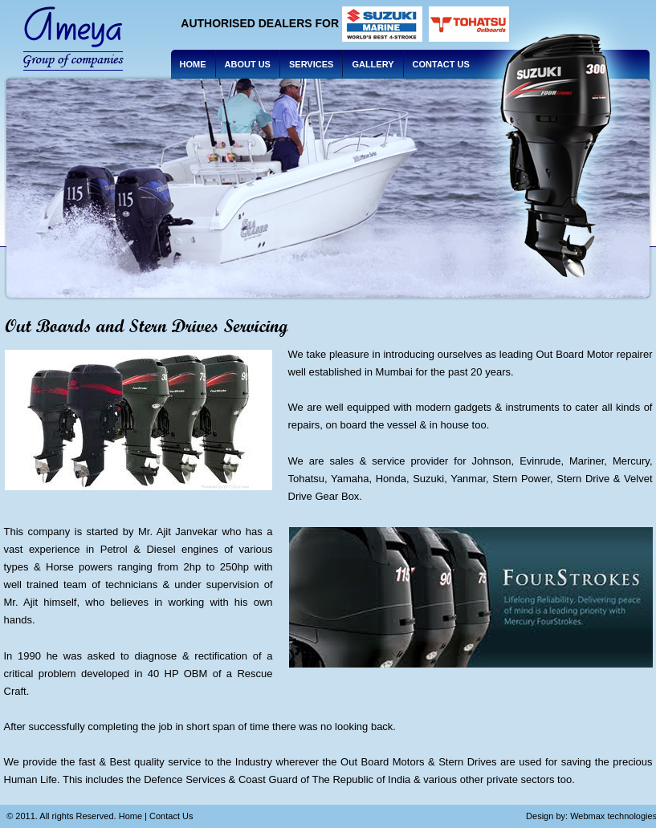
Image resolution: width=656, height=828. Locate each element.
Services (311, 64)
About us (248, 64)
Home (193, 64)
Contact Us (441, 64)
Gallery (372, 64)
